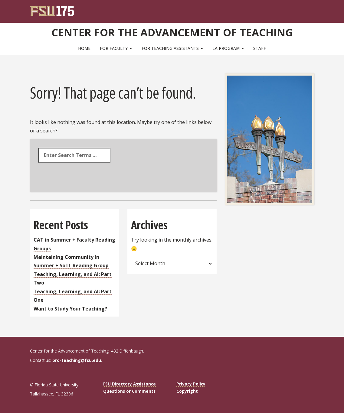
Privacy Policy (190, 384)
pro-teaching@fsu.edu (76, 360)
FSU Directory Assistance (129, 384)
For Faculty (116, 48)
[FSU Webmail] (297, 9)
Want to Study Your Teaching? (70, 308)
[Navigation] (314, 9)
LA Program (228, 48)
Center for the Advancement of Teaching (172, 32)
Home (84, 48)
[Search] (305, 9)
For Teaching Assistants (172, 48)
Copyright (187, 391)
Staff (259, 48)
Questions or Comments (129, 391)
